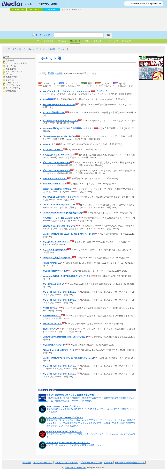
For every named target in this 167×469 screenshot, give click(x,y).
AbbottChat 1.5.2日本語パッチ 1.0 (59, 350)
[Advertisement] (83, 21)
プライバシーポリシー (91, 462)
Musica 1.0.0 (49, 144)
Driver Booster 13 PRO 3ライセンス (64, 431)
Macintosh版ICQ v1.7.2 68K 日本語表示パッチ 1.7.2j (68, 128)
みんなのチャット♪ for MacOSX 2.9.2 (61, 218)
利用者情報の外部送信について (130, 462)
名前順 (59, 73)
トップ (6, 49)
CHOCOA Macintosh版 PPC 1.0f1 (59, 226)
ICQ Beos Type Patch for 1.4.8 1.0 (60, 300)
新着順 (51, 73)
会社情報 (27, 462)
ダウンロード (18, 49)
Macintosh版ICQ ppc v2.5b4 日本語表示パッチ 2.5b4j (69, 234)
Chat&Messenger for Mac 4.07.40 (59, 136)
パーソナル (11, 66)
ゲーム (9, 74)
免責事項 (108, 462)
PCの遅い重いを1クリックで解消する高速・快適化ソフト (73, 445)
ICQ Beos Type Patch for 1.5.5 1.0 (60, 366)
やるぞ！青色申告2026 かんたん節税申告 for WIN (70, 395)
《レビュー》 (102, 91)
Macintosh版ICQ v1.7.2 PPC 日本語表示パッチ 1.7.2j (68, 358)
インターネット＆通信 (16, 63)
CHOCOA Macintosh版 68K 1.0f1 (59, 204)
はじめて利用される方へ (66, 462)
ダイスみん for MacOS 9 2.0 (56, 162)
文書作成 (10, 60)
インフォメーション (43, 462)
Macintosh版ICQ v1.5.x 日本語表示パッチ (63, 212)
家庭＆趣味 (11, 69)
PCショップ (34, 9)
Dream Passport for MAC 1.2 (57, 189)
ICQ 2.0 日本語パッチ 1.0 (55, 249)
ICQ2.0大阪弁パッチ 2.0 (54, 345)
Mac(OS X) (75, 41)
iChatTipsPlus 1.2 (52, 315)
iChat (45, 99)
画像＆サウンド (13, 77)
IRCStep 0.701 (50, 329)
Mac (30, 49)
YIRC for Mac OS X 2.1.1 (55, 178)
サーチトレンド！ (43, 35)
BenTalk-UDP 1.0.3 (52, 323)
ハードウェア (12, 82)
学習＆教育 (11, 91)
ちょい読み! (66, 10)
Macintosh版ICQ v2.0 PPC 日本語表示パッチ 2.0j (67, 276)
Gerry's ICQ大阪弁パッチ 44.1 (57, 257)
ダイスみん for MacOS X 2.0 (56, 170)
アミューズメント (14, 71)
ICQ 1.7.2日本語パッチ (54, 112)
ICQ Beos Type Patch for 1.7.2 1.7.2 (60, 120)
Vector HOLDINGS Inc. (75, 467)
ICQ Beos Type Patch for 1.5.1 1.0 (60, 374)
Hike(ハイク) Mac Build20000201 (59, 104)
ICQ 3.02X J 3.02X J (53, 149)
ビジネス (10, 80)
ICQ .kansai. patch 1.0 (54, 284)
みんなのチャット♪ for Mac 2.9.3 (59, 154)
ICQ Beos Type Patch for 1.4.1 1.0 (60, 292)
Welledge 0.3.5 (50, 308)
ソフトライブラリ (17, 9)
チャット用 (63, 49)
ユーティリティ (13, 88)
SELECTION (76, 10)
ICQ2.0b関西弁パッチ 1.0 (55, 271)
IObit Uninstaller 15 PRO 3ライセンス (64, 417)
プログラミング (13, 85)
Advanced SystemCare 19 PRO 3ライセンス (68, 442)
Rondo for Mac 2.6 (52, 263)
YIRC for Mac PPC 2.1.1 (55, 183)
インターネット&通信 (45, 49)
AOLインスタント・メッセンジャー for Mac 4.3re (67, 91)
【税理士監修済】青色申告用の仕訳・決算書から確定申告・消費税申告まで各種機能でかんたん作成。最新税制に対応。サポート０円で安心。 (90, 399)
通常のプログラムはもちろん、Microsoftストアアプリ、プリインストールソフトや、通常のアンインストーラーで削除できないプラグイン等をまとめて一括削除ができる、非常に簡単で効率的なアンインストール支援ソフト (91, 423)
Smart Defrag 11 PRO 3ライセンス (63, 406)
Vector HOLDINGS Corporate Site (146, 4)
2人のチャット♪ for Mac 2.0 (56, 241)
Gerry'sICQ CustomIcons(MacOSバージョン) (65, 337)
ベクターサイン (51, 9)
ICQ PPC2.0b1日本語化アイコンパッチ (62, 197)
